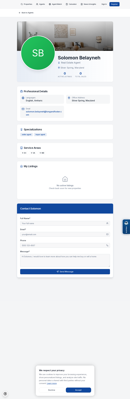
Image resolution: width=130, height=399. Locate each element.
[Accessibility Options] (5, 394)
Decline (51, 390)
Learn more (52, 383)
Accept (78, 390)
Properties (26, 4)
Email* (23, 229)
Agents (40, 4)
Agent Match (55, 4)
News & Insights (88, 4)
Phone (23, 240)
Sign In (104, 4)
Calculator (71, 4)
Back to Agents (26, 13)
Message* (25, 251)
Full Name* (25, 218)
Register (114, 4)
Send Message (65, 271)
